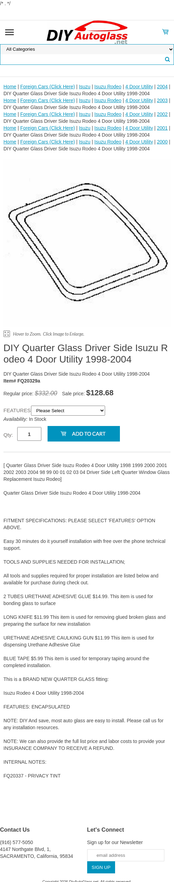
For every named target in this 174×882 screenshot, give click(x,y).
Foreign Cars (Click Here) (47, 86)
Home (9, 86)
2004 (162, 86)
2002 (162, 114)
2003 (162, 100)
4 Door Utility (139, 86)
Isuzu (84, 86)
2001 (162, 128)
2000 (162, 142)
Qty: (8, 435)
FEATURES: (17, 410)
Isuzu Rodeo (108, 86)
